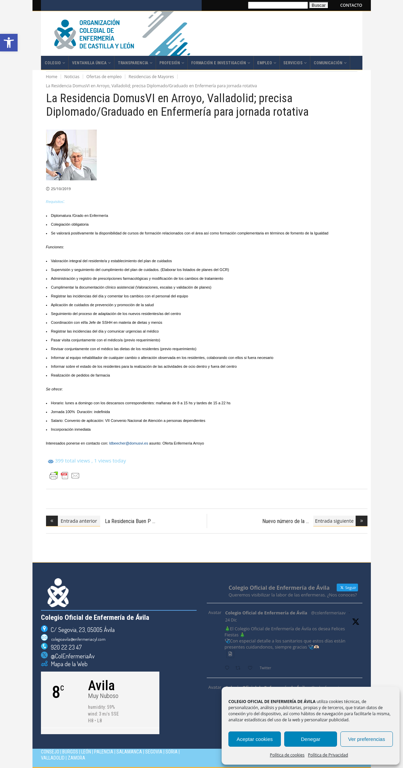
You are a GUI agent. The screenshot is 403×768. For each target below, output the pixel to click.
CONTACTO (351, 5)
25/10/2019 (61, 188)
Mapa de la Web (68, 664)
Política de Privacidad (328, 755)
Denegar (310, 739)
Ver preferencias (366, 739)
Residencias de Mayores (151, 77)
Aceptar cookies (255, 739)
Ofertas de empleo (103, 77)
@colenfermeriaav (328, 613)
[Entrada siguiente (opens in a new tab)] (340, 521)
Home (52, 77)
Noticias (72, 77)
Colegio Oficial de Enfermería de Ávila (266, 613)
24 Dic (231, 620)
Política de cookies (287, 755)
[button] (9, 42)
